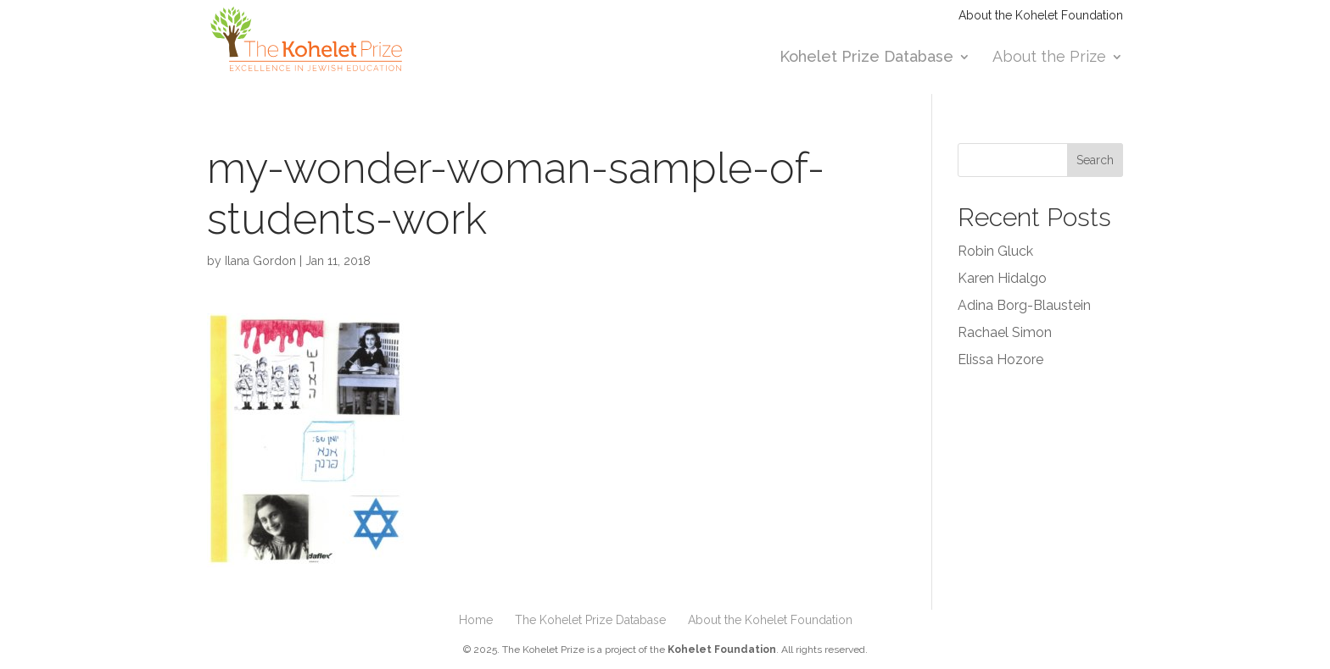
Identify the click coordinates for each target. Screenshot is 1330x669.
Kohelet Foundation (722, 649)
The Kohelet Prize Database (590, 620)
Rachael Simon (1005, 332)
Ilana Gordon (260, 261)
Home (476, 620)
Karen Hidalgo (1002, 278)
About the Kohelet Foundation (1040, 15)
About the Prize (1049, 58)
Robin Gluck (995, 251)
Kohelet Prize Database (866, 58)
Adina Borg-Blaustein (1024, 305)
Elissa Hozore (1000, 359)
